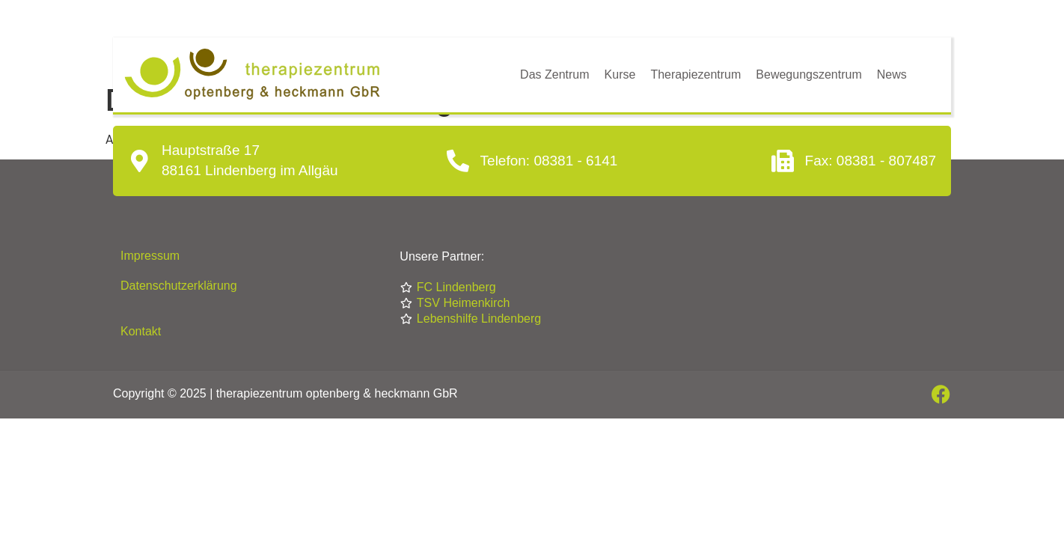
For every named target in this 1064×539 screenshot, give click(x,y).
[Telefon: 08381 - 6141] (458, 161)
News (892, 74)
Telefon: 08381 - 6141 (549, 160)
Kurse (620, 74)
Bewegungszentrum (808, 74)
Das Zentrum (554, 74)
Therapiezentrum (695, 74)
